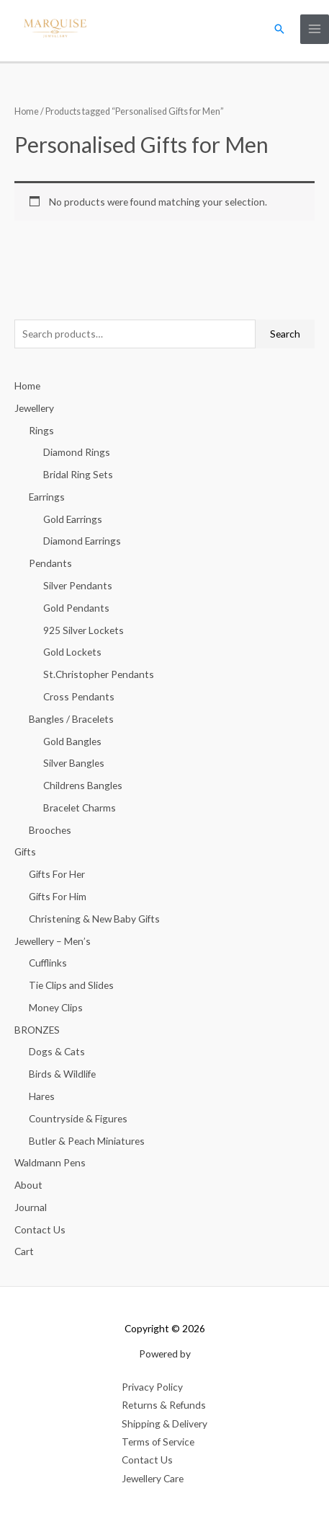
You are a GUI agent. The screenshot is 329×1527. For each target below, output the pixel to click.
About (28, 1185)
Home (26, 111)
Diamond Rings (76, 452)
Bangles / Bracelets (71, 719)
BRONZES (37, 1030)
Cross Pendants (78, 696)
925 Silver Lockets (83, 630)
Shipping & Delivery (164, 1423)
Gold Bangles (72, 741)
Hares (42, 1096)
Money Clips (56, 1007)
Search (285, 333)
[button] (279, 28)
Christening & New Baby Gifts (94, 918)
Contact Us (40, 1229)
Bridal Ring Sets (78, 474)
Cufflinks (48, 962)
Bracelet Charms (79, 807)
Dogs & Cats (57, 1051)
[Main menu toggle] (315, 29)
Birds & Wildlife (62, 1074)
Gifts (25, 851)
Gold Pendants (76, 608)
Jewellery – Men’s (52, 941)
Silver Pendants (77, 585)
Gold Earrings (72, 519)
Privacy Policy (152, 1387)
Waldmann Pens (50, 1162)
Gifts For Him (57, 896)
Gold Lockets (72, 652)
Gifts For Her (57, 874)
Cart (24, 1251)
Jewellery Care (153, 1478)
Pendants (50, 563)
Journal (30, 1207)
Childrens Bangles (82, 785)
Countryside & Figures (78, 1118)
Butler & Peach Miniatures (87, 1141)
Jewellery (34, 408)
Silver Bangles (73, 763)
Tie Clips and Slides (71, 985)
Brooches (50, 830)
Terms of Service (158, 1441)
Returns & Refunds (164, 1405)
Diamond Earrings (82, 540)
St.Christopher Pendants (98, 674)
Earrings (47, 496)
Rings (41, 430)
